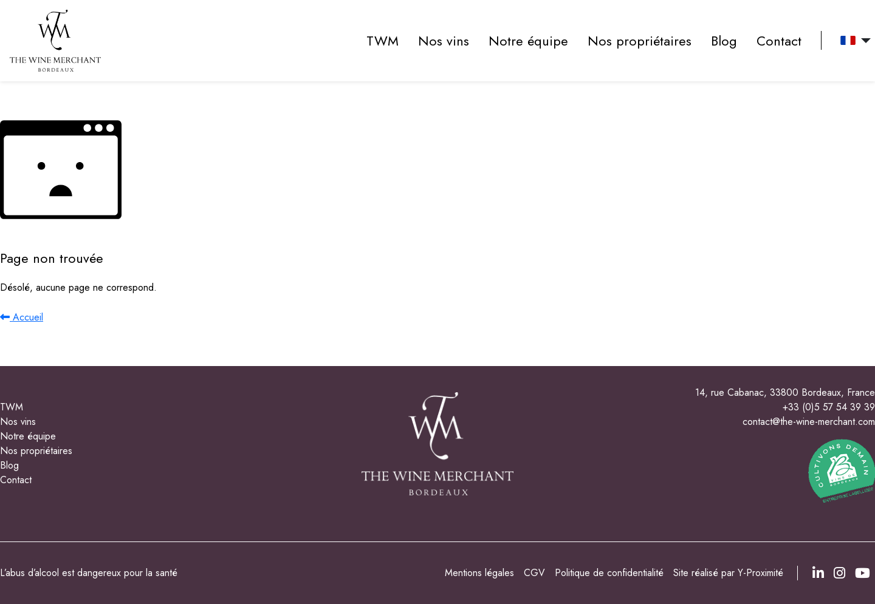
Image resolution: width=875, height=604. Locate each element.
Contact (779, 40)
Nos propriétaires (639, 40)
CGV (534, 573)
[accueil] (55, 41)
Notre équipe (528, 40)
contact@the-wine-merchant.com (809, 422)
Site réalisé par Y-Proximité (728, 573)
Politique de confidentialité (609, 573)
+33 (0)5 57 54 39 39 (829, 407)
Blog (724, 40)
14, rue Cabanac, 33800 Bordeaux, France (785, 392)
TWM (382, 40)
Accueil (21, 317)
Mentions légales (479, 573)
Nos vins (443, 40)
